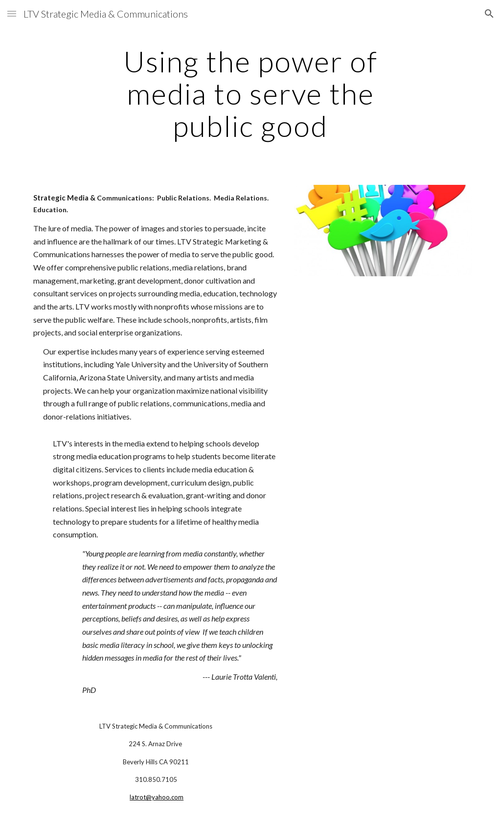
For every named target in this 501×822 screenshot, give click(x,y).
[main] (250, 93)
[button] (11, 13)
